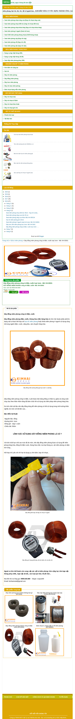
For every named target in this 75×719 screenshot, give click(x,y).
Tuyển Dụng (63, 697)
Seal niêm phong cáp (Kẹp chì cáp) (15, 38)
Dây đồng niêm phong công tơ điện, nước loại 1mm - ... (22, 227)
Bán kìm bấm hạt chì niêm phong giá (23, 153)
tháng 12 (9, 203)
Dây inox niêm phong (11, 82)
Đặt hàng (25, 292)
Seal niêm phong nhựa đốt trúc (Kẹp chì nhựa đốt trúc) (21, 24)
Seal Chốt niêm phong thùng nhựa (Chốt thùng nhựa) (21, 35)
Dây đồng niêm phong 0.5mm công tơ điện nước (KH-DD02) (19, 626)
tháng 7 (8, 229)
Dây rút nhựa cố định (11, 100)
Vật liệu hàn (8, 118)
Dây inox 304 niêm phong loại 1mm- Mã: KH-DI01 (20, 224)
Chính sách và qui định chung (44, 697)
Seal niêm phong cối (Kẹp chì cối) (15, 42)
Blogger (41, 236)
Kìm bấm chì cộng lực (11, 67)
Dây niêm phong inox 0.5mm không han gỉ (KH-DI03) (19, 593)
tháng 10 (9, 208)
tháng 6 (8, 231)
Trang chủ (5, 240)
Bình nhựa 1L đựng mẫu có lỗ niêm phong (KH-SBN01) (49, 626)
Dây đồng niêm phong (11, 78)
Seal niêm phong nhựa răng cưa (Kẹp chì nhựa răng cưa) (22, 20)
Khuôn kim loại (9, 115)
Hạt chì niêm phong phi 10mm (15, 220)
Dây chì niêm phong (10, 75)
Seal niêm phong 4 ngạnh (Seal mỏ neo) (16, 31)
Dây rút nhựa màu (10, 97)
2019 (6, 194)
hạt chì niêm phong (31, 321)
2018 (6, 196)
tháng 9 (8, 210)
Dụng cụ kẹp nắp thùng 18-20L (14, 57)
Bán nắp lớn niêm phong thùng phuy (23, 163)
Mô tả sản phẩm (12, 308)
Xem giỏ (14, 292)
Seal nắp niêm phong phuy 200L (14, 60)
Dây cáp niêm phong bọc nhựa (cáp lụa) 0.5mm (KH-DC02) (49, 593)
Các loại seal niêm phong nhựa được (23, 134)
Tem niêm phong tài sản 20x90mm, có (23, 144)
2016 (6, 201)
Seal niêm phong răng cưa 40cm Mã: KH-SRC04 (20, 217)
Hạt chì (6, 71)
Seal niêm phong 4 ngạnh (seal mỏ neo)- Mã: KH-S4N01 (22, 222)
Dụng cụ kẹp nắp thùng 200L (13, 53)
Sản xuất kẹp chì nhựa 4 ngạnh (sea (23, 172)
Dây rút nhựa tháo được (11, 104)
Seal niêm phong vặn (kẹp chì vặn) (15, 46)
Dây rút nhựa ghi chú (11, 108)
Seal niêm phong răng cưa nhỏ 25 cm (17, 215)
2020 (6, 192)
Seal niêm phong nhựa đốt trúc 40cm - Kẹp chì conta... (22, 213)
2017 (6, 199)
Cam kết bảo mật (22, 697)
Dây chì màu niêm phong (12, 86)
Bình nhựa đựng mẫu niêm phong (15, 89)
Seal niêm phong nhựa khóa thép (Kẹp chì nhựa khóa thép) (23, 27)
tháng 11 (9, 206)
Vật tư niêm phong (16, 240)
